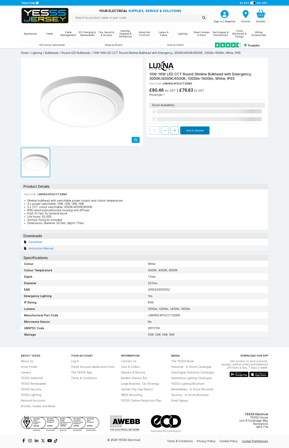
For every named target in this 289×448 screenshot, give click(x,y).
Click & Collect (130, 366)
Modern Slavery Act (134, 378)
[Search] (204, 18)
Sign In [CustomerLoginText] (218, 21)
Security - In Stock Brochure (190, 395)
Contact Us (128, 361)
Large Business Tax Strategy (140, 383)
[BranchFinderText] (246, 16)
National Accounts (33, 400)
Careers (26, 372)
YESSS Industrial (32, 378)
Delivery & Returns (133, 372)
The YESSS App (81, 372)
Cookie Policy (229, 441)
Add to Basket (195, 130)
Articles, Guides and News (38, 406)
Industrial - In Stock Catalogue (191, 366)
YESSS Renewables (33, 383)
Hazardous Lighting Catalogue (191, 378)
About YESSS (30, 355)
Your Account (82, 355)
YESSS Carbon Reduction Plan (141, 400)
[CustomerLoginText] (225, 13)
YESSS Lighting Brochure (187, 383)
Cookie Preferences (255, 441)
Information (130, 355)
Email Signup (179, 400)
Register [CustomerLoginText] (230, 21)
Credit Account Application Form (92, 366)
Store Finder (29, 366)
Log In (75, 361)
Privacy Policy (206, 441)
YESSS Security (31, 389)
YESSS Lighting (31, 395)
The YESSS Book (182, 361)
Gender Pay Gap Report (137, 389)
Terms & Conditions (84, 378)
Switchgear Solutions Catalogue (192, 372)
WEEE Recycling (131, 395)
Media (175, 355)
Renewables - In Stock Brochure (192, 389)
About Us (27, 361)
